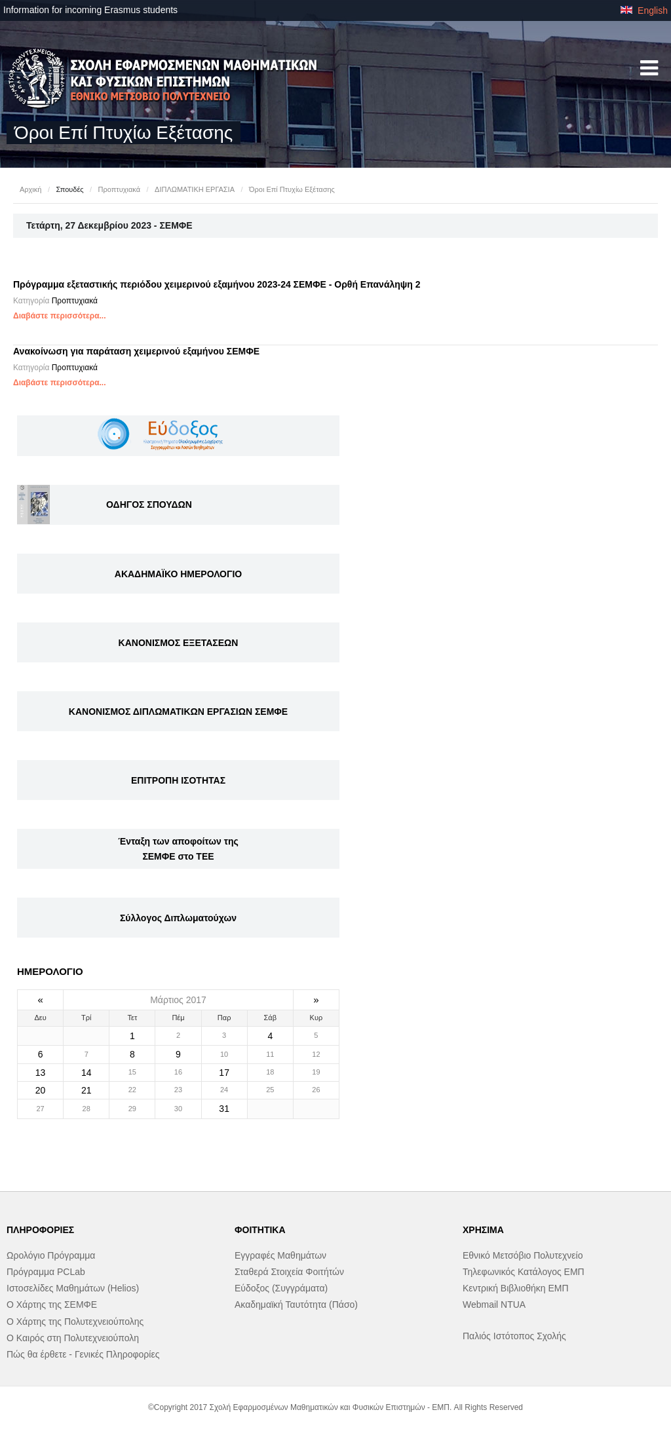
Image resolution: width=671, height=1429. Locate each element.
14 (86, 1072)
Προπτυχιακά (119, 189)
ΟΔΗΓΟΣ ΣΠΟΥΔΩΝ (149, 504)
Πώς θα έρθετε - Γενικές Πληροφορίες (83, 1354)
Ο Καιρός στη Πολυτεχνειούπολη (73, 1338)
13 (40, 1072)
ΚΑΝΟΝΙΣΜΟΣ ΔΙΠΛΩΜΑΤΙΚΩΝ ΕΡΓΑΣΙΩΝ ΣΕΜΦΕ (178, 711)
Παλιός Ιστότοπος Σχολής (514, 1336)
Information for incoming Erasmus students (90, 10)
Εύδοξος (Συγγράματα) (281, 1288)
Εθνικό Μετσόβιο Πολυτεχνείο (523, 1255)
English (644, 10)
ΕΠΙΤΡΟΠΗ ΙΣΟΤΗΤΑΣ (178, 780)
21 (86, 1090)
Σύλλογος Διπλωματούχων (178, 918)
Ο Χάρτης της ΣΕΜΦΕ (52, 1304)
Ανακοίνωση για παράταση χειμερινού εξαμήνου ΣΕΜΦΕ (136, 351)
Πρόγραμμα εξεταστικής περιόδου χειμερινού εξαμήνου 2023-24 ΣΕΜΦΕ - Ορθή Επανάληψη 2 (217, 284)
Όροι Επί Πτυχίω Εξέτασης (292, 189)
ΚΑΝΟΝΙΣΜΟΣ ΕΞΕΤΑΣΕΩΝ (179, 643)
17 (224, 1072)
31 (224, 1108)
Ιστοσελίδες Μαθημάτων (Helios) (73, 1288)
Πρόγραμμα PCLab (46, 1272)
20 (40, 1090)
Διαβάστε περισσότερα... (59, 315)
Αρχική (30, 189)
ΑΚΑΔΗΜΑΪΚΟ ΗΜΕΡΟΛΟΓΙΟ (178, 574)
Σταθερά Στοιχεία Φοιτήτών (289, 1272)
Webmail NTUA (494, 1304)
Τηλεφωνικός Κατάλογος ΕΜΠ (524, 1272)
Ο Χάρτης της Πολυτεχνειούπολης (75, 1321)
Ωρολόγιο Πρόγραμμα (51, 1255)
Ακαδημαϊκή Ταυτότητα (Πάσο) (296, 1304)
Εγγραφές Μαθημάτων (280, 1255)
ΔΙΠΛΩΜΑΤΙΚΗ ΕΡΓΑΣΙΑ (195, 189)
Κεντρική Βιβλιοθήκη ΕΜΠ (516, 1288)
